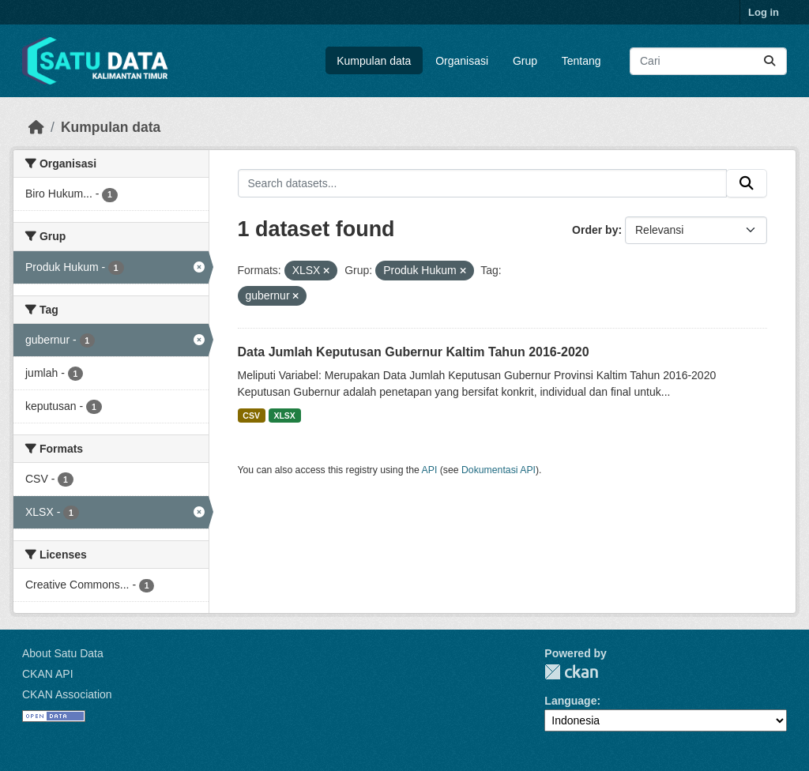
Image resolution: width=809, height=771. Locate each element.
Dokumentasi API (498, 470)
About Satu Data (62, 653)
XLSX (284, 415)
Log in (763, 12)
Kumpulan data (374, 61)
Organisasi (461, 61)
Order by (595, 230)
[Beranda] (36, 127)
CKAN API (47, 674)
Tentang (581, 61)
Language (570, 700)
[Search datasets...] (708, 61)
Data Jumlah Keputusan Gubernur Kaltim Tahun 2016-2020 (413, 352)
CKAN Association (67, 694)
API (430, 470)
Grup (525, 61)
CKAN (571, 672)
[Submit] (769, 61)
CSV (251, 415)
